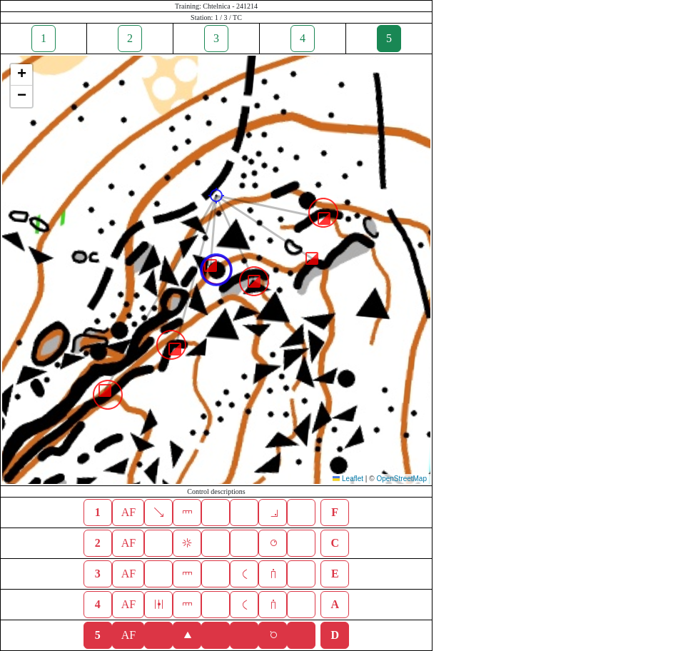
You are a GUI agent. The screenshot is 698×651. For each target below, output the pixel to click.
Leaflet (348, 479)
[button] (216, 195)
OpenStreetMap (401, 479)
